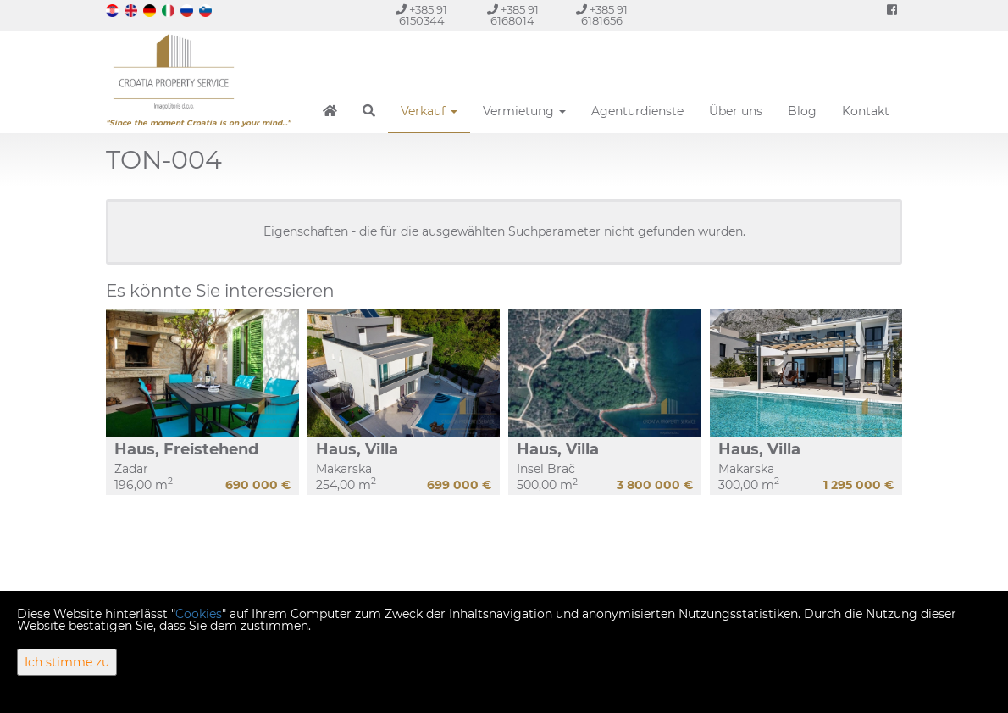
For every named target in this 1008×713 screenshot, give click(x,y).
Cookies (198, 613)
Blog (802, 111)
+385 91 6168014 (513, 15)
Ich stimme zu (67, 662)
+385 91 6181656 (602, 15)
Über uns (735, 111)
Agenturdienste (637, 111)
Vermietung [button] (524, 111)
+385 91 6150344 (421, 15)
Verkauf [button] (429, 111)
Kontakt (865, 111)
